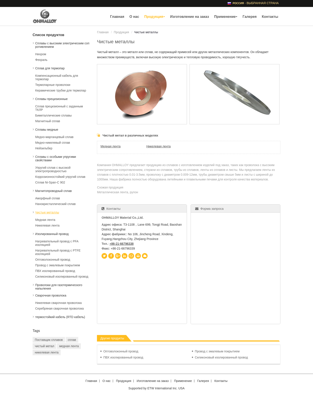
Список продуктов (48, 35)
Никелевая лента (158, 146)
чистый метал (44, 346)
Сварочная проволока (50, 295)
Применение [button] (225, 16)
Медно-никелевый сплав (52, 142)
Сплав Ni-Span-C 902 (50, 182)
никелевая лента (46, 352)
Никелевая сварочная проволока (58, 303)
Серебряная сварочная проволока (59, 308)
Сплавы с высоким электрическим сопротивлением (62, 45)
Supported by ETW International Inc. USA (156, 388)
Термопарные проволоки (52, 85)
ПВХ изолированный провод (123, 357)
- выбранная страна (256, 3)
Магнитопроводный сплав (53, 191)
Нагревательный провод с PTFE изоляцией (58, 252)
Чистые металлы (47, 212)
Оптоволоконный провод (120, 351)
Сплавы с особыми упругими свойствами (55, 158)
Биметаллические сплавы (53, 115)
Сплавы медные (46, 129)
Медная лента (110, 146)
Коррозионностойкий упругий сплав (60, 176)
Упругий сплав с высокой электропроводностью (52, 169)
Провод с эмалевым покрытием (217, 351)
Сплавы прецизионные (51, 99)
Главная (117, 16)
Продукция (121, 32)
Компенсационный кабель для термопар (56, 77)
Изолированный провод (52, 234)
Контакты (270, 16)
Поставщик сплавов (49, 340)
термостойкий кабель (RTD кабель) (60, 317)
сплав (72, 340)
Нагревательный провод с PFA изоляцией (56, 243)
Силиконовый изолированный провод (221, 357)
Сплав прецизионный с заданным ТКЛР (59, 108)
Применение (183, 381)
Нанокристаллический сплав (55, 204)
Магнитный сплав (47, 121)
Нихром (40, 54)
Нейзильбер (43, 148)
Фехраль (41, 60)
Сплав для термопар (50, 68)
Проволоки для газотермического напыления (58, 286)
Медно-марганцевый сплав (54, 137)
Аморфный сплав (47, 198)
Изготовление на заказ (189, 16)
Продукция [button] (154, 16)
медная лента (69, 346)
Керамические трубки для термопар (60, 90)
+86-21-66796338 (122, 243)
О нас (134, 16)
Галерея (250, 16)
